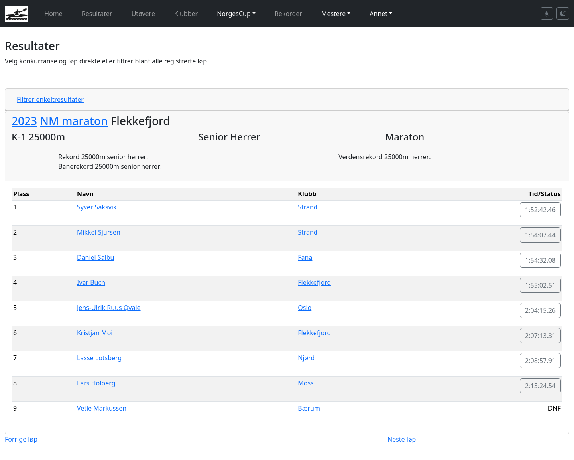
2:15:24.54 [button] (540, 385)
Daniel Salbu (95, 257)
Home (53, 13)
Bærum (309, 408)
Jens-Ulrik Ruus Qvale (109, 307)
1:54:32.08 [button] (540, 260)
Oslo (304, 307)
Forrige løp (21, 439)
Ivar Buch (91, 282)
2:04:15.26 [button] (540, 310)
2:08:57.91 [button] (540, 360)
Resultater (97, 13)
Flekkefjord (314, 282)
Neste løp (401, 439)
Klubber (186, 13)
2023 (24, 120)
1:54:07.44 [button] (540, 235)
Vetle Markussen (101, 408)
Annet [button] (378, 13)
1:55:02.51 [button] (540, 285)
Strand (308, 207)
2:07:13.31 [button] (540, 335)
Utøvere (143, 13)
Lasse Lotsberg (99, 357)
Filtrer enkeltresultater (50, 99)
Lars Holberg (96, 383)
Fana (305, 257)
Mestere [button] (333, 13)
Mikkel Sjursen (98, 232)
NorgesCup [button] (234, 13)
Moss (306, 383)
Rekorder (288, 13)
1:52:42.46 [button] (540, 209)
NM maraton (74, 120)
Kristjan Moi (95, 332)
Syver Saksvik (97, 207)
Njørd (306, 357)
